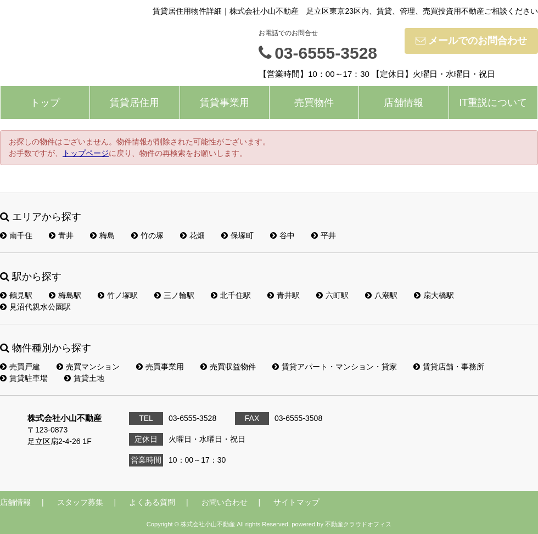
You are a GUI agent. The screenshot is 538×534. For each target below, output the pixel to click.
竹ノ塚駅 (118, 295)
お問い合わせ (224, 502)
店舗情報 (403, 102)
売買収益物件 (228, 366)
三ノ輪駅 (174, 295)
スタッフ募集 (80, 502)
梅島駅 (65, 295)
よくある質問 (152, 502)
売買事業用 (160, 366)
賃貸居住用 (134, 102)
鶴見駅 (16, 295)
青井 (61, 235)
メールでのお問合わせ (471, 40)
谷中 (282, 235)
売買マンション (88, 366)
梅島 (102, 235)
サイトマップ (296, 502)
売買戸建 (20, 366)
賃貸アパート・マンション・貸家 (334, 366)
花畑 (192, 235)
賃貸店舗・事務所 (448, 366)
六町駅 (332, 295)
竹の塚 (147, 235)
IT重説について (493, 102)
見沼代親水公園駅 (35, 306)
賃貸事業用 (224, 102)
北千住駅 (231, 295)
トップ (45, 102)
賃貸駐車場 (24, 378)
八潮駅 (381, 295)
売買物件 (314, 102)
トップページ (86, 153)
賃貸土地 (84, 378)
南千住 (16, 235)
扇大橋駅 (434, 295)
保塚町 (237, 235)
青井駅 (283, 295)
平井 (323, 235)
